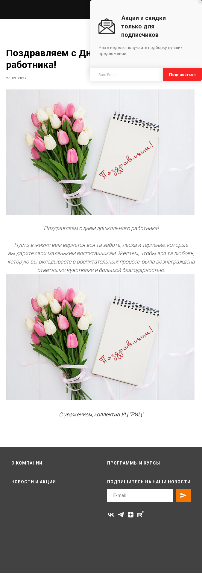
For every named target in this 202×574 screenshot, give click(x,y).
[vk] (111, 516)
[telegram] (120, 516)
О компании (26, 464)
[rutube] (140, 516)
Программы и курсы (133, 464)
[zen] (130, 516)
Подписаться (182, 74)
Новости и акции (33, 482)
